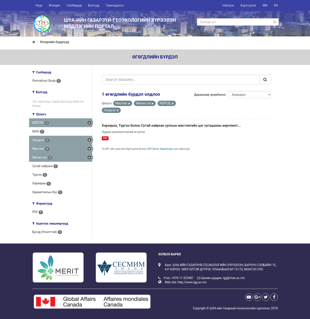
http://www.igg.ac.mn (192, 282)
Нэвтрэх (228, 5)
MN (265, 5)
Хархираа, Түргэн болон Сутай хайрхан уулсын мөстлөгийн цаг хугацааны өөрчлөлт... (171, 125)
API (107, 148)
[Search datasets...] (181, 80)
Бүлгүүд (93, 5)
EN (276, 5)
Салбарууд (74, 5)
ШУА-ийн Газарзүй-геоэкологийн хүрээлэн (239, 308)
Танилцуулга (114, 5)
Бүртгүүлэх (248, 5)
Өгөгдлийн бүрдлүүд (54, 42)
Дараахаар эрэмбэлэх (209, 94)
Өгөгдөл (54, 5)
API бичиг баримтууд (160, 148)
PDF (105, 138)
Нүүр (39, 5)
